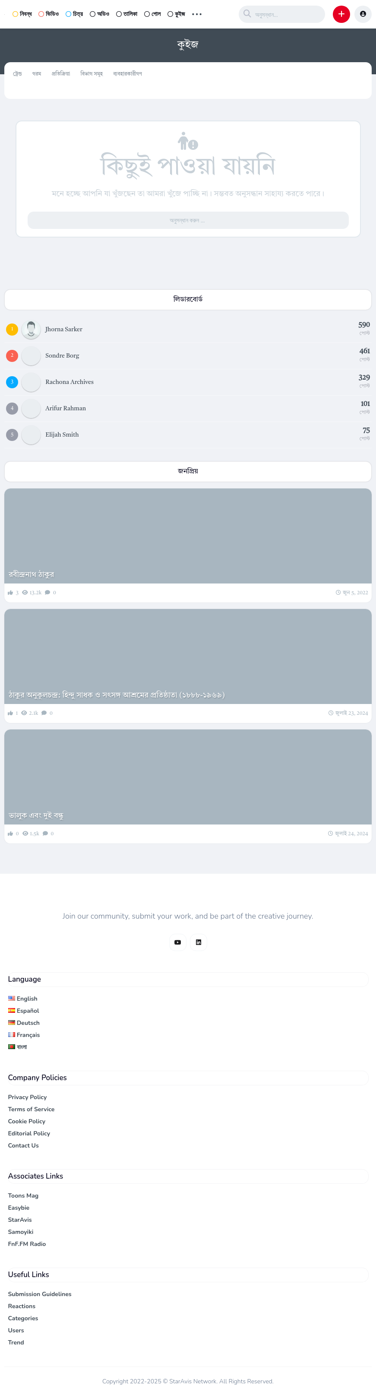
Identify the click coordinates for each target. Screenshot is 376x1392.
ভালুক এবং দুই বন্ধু (36, 816)
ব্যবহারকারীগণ (127, 74)
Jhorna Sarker (63, 330)
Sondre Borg (62, 356)
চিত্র (74, 14)
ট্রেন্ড (17, 74)
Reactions (22, 1306)
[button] (341, 14)
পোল (152, 14)
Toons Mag (23, 1196)
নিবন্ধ (22, 14)
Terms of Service (31, 1109)
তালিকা (126, 14)
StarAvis (20, 1220)
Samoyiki (21, 1232)
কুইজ (176, 14)
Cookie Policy (27, 1121)
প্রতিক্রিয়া (60, 74)
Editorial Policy (29, 1133)
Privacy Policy (27, 1097)
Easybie (19, 1208)
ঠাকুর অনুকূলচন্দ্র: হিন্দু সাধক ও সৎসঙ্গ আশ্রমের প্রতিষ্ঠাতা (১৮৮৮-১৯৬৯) (117, 695)
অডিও (99, 14)
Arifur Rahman (65, 409)
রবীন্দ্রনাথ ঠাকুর (31, 575)
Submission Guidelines (40, 1294)
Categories (23, 1318)
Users (16, 1330)
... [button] (196, 13)
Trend (16, 1342)
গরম (36, 74)
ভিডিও (48, 14)
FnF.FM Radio (27, 1244)
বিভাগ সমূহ (91, 74)
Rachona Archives (69, 382)
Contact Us (23, 1146)
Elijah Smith (62, 435)
